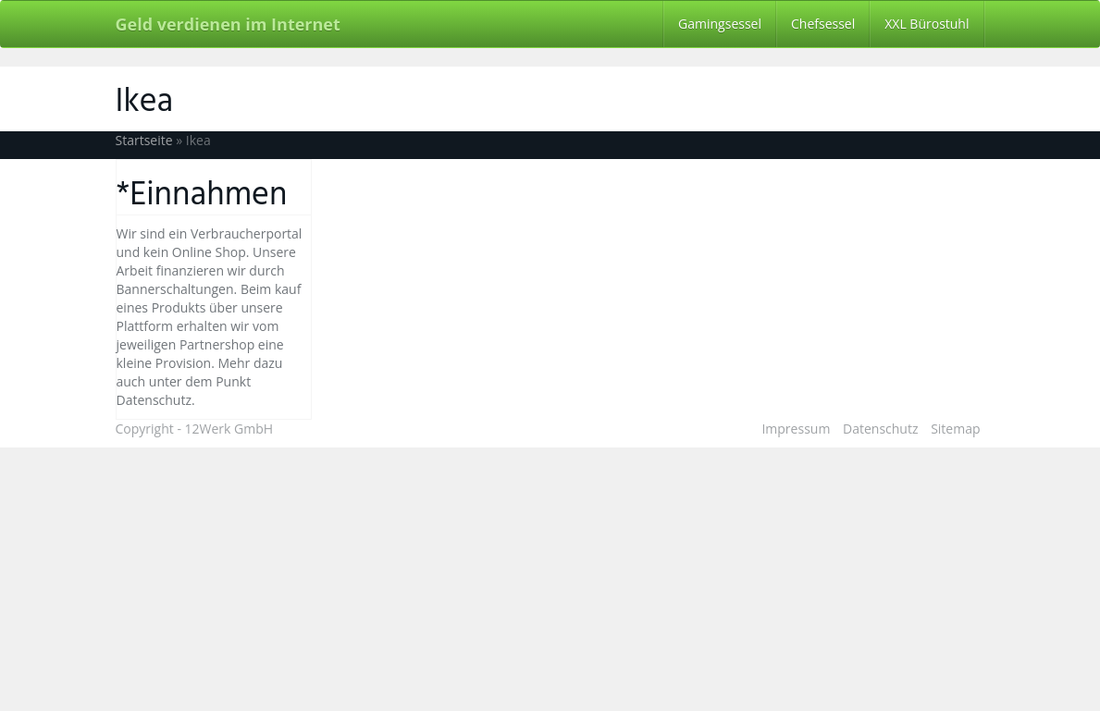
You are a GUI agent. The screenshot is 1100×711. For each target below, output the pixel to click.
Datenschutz (880, 428)
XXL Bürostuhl (926, 23)
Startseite (144, 140)
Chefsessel (823, 23)
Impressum (795, 428)
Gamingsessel (719, 23)
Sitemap (955, 428)
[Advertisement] (550, 576)
